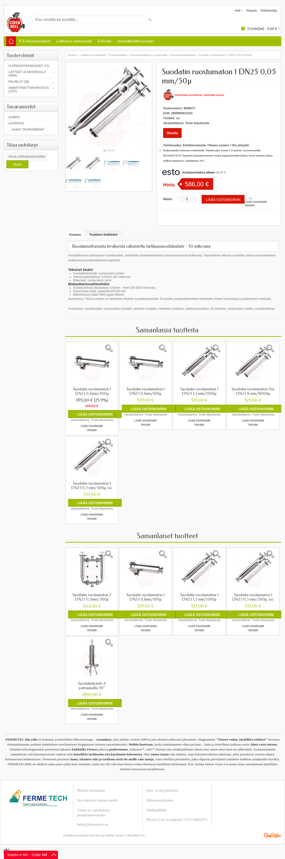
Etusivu (72, 55)
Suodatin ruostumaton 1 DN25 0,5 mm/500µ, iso (91, 485)
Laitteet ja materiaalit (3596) (27, 73)
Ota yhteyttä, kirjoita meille (97, 800)
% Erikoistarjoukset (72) (28, 66)
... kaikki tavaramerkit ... (28, 129)
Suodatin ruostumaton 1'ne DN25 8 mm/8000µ (252, 391)
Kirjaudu (251, 10)
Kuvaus (75, 234)
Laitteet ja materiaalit (74, 41)
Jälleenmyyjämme (159, 800)
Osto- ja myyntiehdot (162, 790)
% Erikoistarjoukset (34, 41)
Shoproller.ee (272, 835)
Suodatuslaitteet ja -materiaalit (149, 55)
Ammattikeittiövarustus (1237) (28, 89)
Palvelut (104, 41)
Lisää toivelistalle (256, 202)
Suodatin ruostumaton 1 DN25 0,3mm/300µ (92, 391)
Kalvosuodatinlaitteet (182, 55)
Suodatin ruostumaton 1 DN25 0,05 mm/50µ (225, 55)
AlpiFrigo (16, 123)
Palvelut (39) (18, 81)
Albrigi (14, 117)
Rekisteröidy (269, 10)
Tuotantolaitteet (118, 55)
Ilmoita (172, 133)
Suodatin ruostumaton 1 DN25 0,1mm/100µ (145, 391)
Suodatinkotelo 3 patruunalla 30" (92, 685)
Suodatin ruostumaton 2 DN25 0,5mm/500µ (91, 596)
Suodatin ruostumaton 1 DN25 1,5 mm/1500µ (199, 391)
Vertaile (249, 205)
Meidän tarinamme (91, 790)
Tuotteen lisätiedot (103, 234)
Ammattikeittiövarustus (135, 41)
